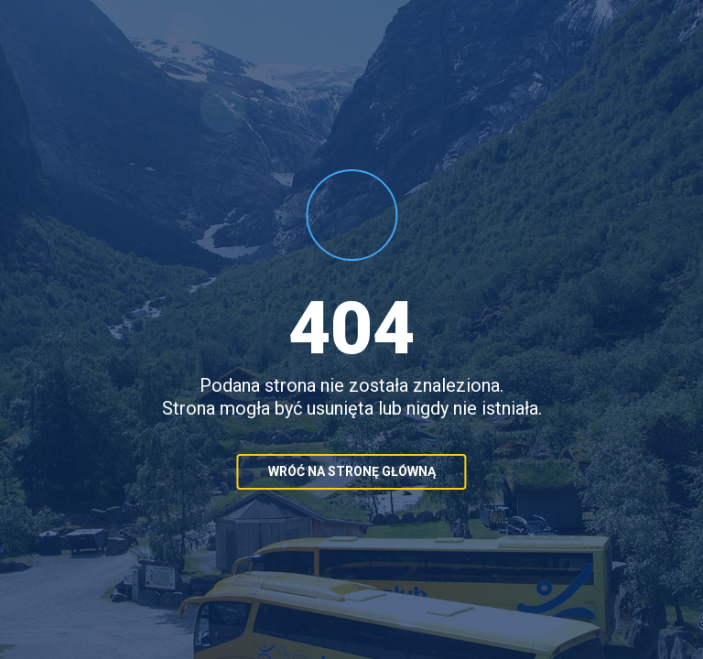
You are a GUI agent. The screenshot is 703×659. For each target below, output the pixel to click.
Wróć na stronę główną (352, 471)
